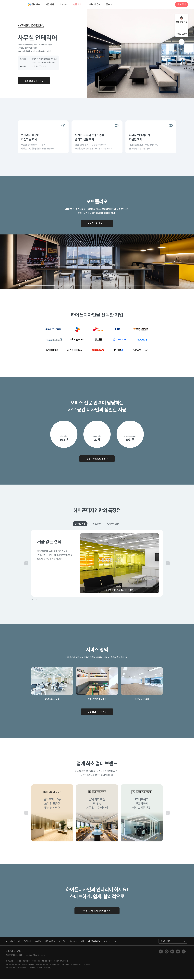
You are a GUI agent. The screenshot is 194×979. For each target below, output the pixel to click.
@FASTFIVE (61, 961)
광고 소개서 (73, 941)
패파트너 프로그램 (110, 941)
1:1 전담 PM (96, 524)
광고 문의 (62, 941)
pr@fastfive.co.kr (14, 964)
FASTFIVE (14, 4)
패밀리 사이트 (165, 941)
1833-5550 (182, 34)
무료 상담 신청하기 (32, 80)
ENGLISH (27, 941)
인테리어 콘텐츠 (113, 524)
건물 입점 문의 (50, 941)
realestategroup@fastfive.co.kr (37, 964)
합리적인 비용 (80, 524)
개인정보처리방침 (94, 941)
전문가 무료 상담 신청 (96, 458)
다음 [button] (174, 261)
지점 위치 (50, 4)
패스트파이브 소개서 (13, 941)
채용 (82, 941)
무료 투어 (182, 4)
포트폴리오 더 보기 (96, 223)
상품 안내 (77, 4)
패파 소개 (64, 4)
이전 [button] (20, 261)
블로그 (109, 4)
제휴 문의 (38, 941)
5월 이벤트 (34, 4)
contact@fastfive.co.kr (35, 955)
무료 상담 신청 (181, 22)
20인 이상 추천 (93, 4)
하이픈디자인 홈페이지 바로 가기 (96, 910)
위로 (182, 42)
